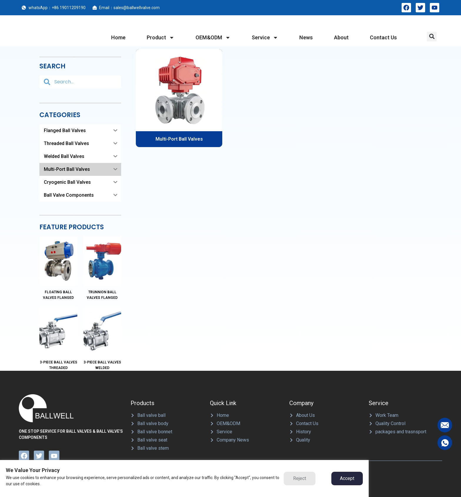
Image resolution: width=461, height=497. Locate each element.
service (265, 37)
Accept (347, 478)
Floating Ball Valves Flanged (58, 281)
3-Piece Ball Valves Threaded (58, 337)
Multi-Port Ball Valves (179, 139)
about (341, 37)
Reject (299, 478)
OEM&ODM (213, 37)
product (160, 37)
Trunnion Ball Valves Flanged (102, 281)
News (306, 37)
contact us (383, 37)
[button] (432, 36)
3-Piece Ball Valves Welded (102, 337)
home (118, 37)
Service (378, 374)
